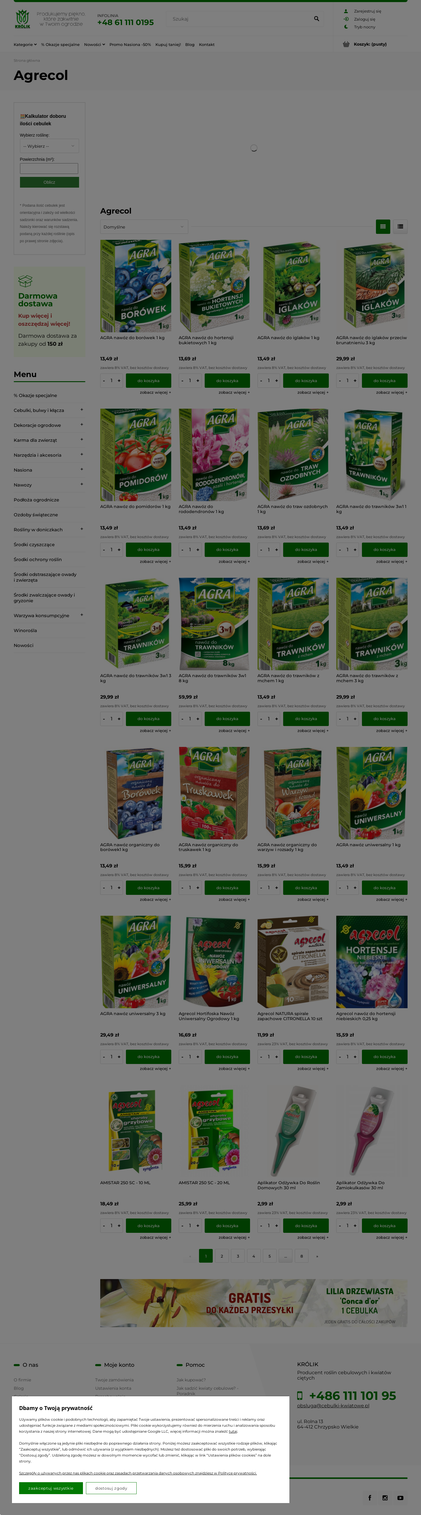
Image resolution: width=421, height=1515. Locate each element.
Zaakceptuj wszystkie (51, 1488)
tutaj (233, 1431)
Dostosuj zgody (111, 1488)
